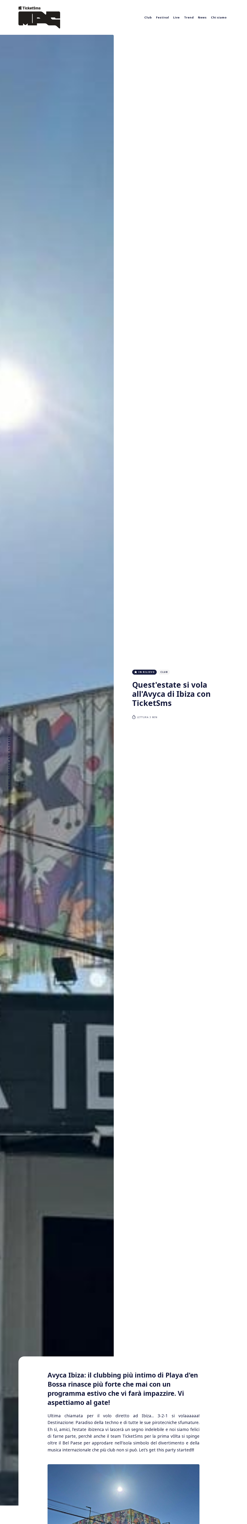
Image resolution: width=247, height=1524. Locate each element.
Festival (162, 17)
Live (176, 17)
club (164, 672)
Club (148, 17)
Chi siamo (219, 17)
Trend (189, 17)
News (202, 17)
